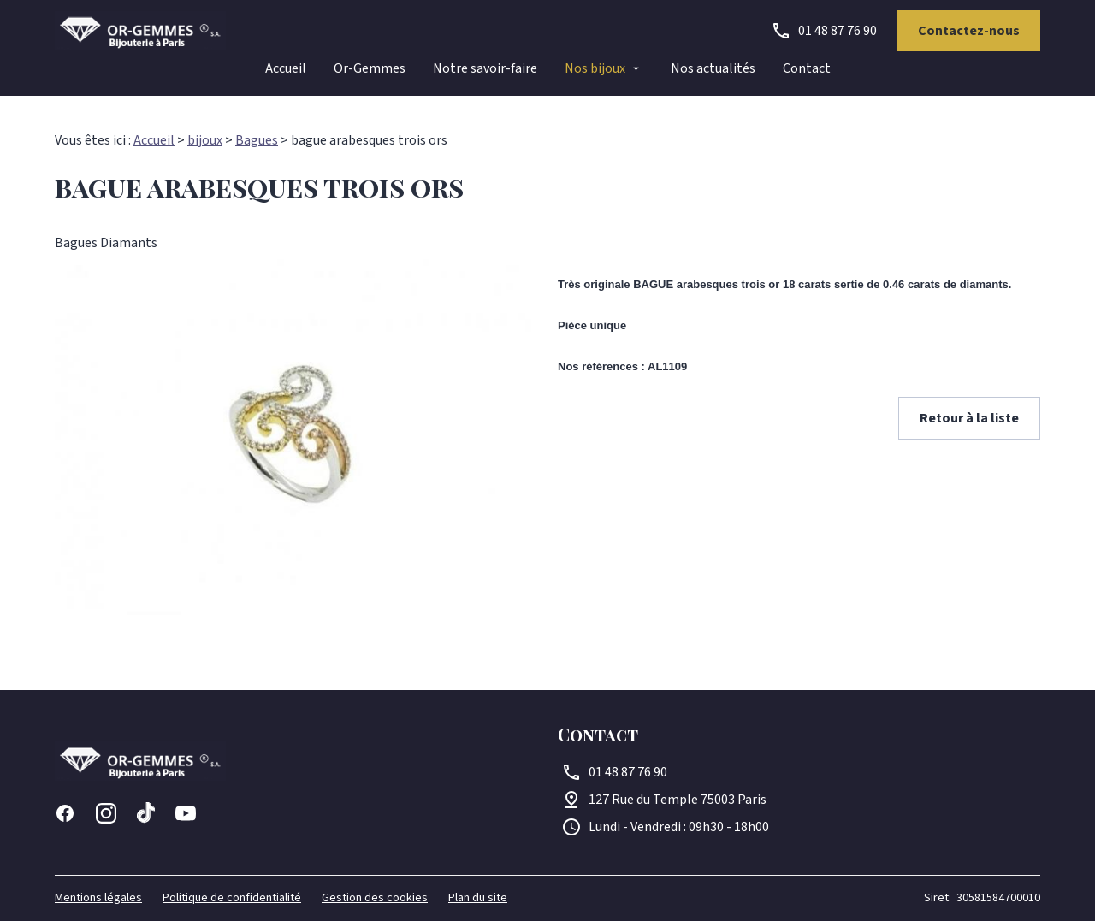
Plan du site (477, 897)
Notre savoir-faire (485, 68)
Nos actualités (713, 68)
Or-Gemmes (369, 68)
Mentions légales (98, 897)
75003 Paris (677, 799)
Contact (807, 68)
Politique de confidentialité (232, 897)
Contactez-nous (969, 30)
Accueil (285, 68)
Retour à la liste (969, 418)
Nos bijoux (595, 68)
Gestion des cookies (375, 897)
